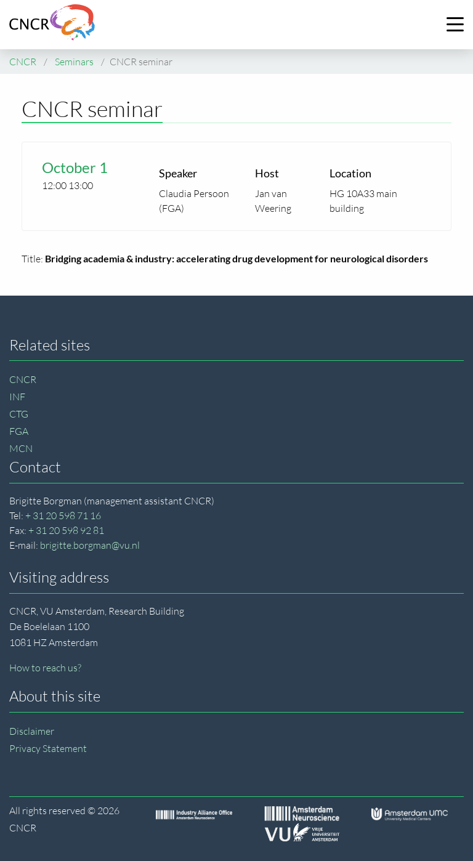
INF (17, 396)
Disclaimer (31, 731)
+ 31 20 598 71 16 (63, 515)
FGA (18, 431)
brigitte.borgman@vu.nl (90, 545)
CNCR (22, 379)
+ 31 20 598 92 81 (66, 530)
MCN (21, 448)
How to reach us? (45, 667)
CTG (18, 414)
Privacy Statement (48, 748)
